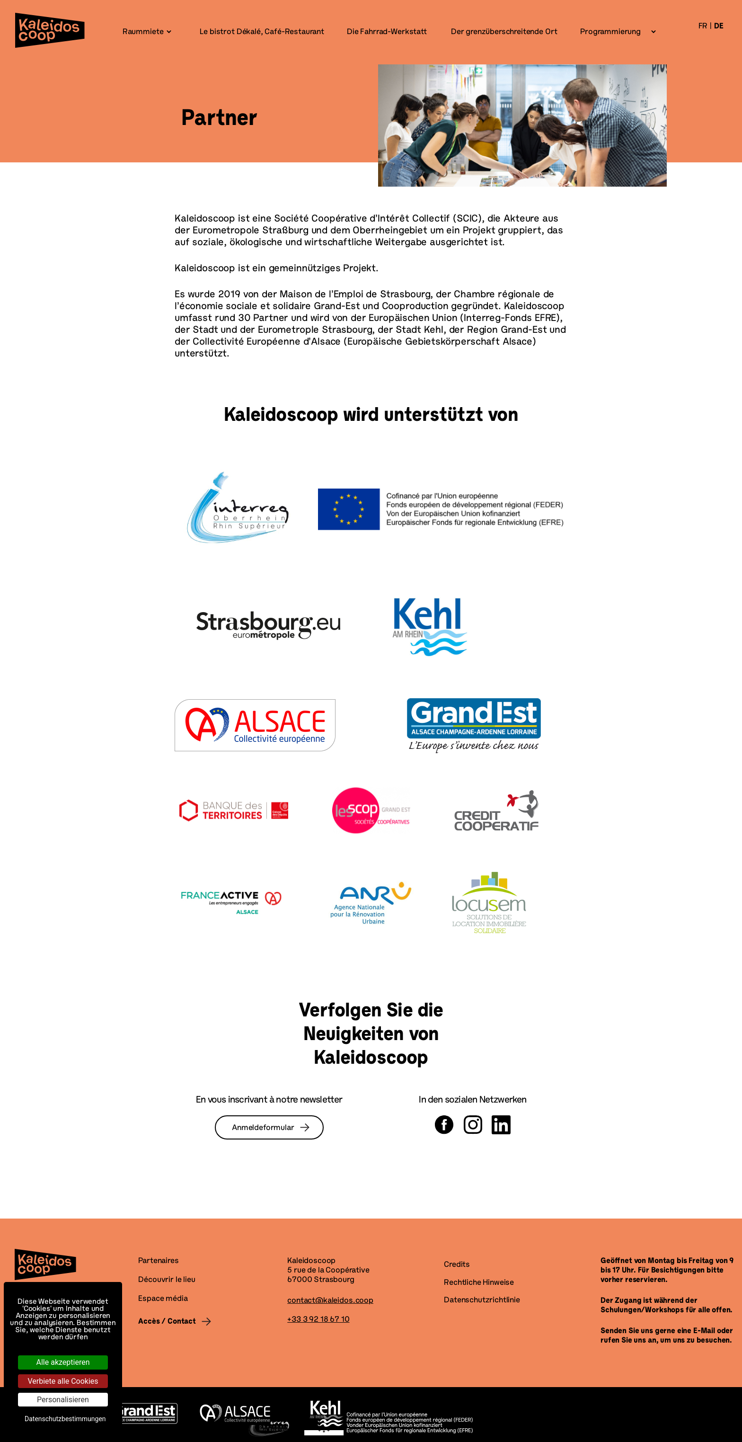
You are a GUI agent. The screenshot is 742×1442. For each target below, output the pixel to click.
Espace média (162, 1299)
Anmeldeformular (263, 1128)
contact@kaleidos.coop (330, 1301)
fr (703, 26)
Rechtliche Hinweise (479, 1283)
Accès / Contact (167, 1322)
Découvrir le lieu (166, 1280)
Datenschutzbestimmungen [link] (65, 1419)
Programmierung (610, 32)
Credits (457, 1265)
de (719, 26)
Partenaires (158, 1261)
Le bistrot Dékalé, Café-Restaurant (260, 32)
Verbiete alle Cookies (62, 1381)
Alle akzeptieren (63, 1362)
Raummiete (143, 32)
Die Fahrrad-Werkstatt (386, 32)
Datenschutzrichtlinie (482, 1300)
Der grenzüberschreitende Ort (503, 32)
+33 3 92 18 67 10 (318, 1320)
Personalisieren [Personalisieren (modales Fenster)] (63, 1399)
